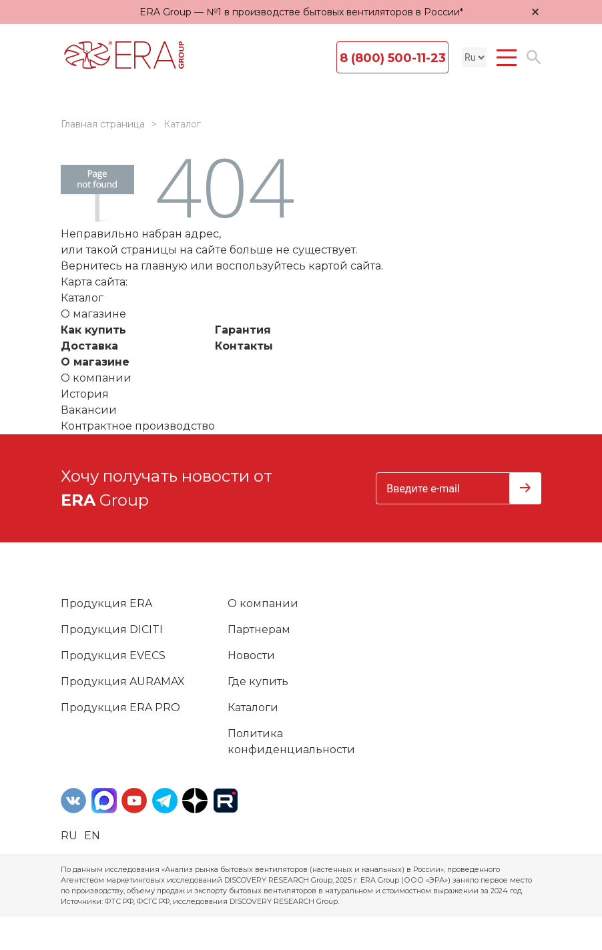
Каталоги (253, 707)
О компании (96, 378)
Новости (251, 655)
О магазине (95, 362)
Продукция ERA (106, 603)
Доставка (89, 346)
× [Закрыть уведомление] (535, 11)
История (85, 394)
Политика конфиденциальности (291, 741)
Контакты (244, 346)
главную (164, 266)
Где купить (258, 681)
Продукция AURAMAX (123, 681)
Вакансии (89, 410)
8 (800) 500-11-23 (393, 58)
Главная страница (103, 124)
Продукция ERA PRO (120, 707)
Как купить (93, 330)
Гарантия (243, 330)
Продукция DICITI (112, 629)
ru (69, 835)
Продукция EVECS (113, 655)
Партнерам (259, 629)
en (92, 835)
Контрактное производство (138, 426)
